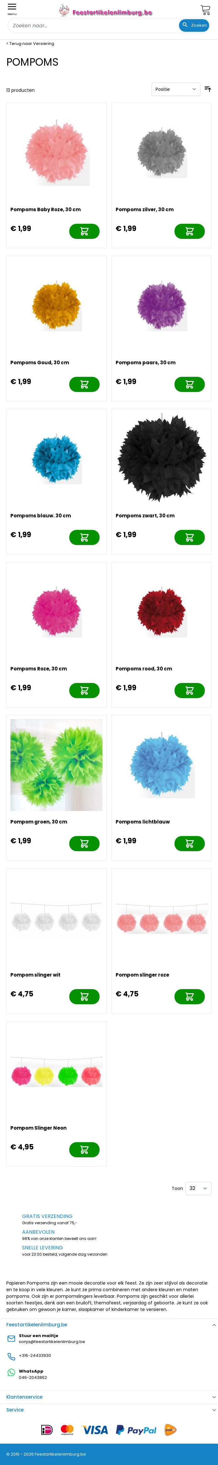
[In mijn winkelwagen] (84, 231)
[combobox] (109, 25)
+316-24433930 (35, 1355)
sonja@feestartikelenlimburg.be (52, 1342)
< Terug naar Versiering (30, 44)
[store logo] (106, 10)
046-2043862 (33, 1377)
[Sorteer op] (176, 89)
